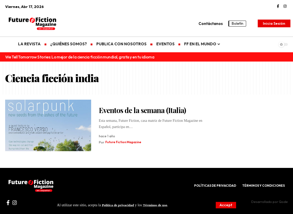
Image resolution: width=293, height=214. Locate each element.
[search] (252, 23)
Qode (283, 202)
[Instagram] (285, 6)
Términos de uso (158, 205)
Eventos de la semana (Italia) (142, 110)
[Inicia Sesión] (274, 23)
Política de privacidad (119, 205)
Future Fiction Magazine (125, 142)
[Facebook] (277, 6)
